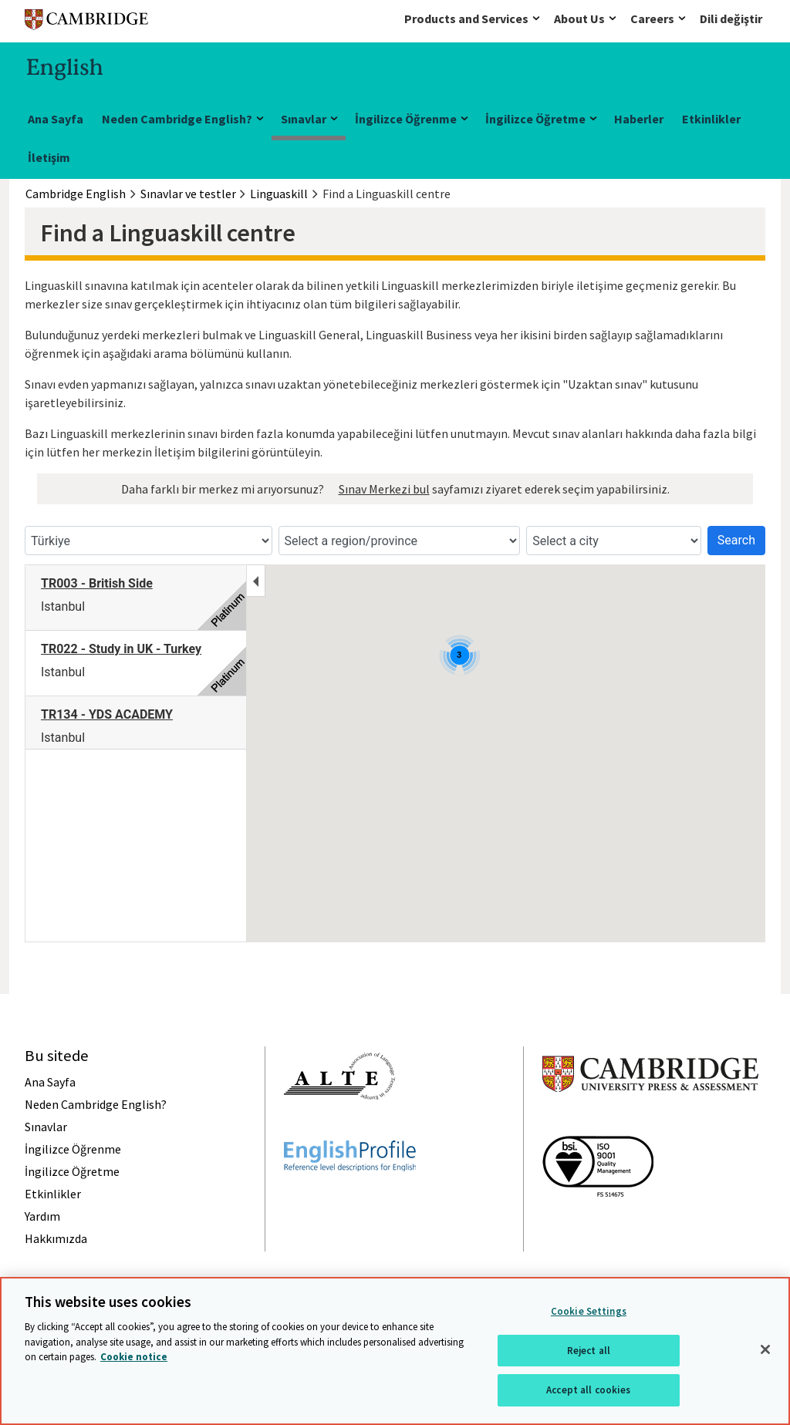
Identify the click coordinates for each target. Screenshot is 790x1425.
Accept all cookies (588, 1389)
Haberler (638, 118)
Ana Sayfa (55, 118)
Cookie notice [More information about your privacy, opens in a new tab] (133, 1356)
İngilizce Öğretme (535, 118)
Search (736, 540)
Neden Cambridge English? (177, 118)
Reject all (588, 1350)
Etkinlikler (711, 118)
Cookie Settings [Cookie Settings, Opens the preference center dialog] (588, 1311)
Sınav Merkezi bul (384, 489)
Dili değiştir (731, 18)
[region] (395, 1351)
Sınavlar (303, 118)
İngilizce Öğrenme (406, 118)
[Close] (765, 1349)
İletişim (49, 157)
